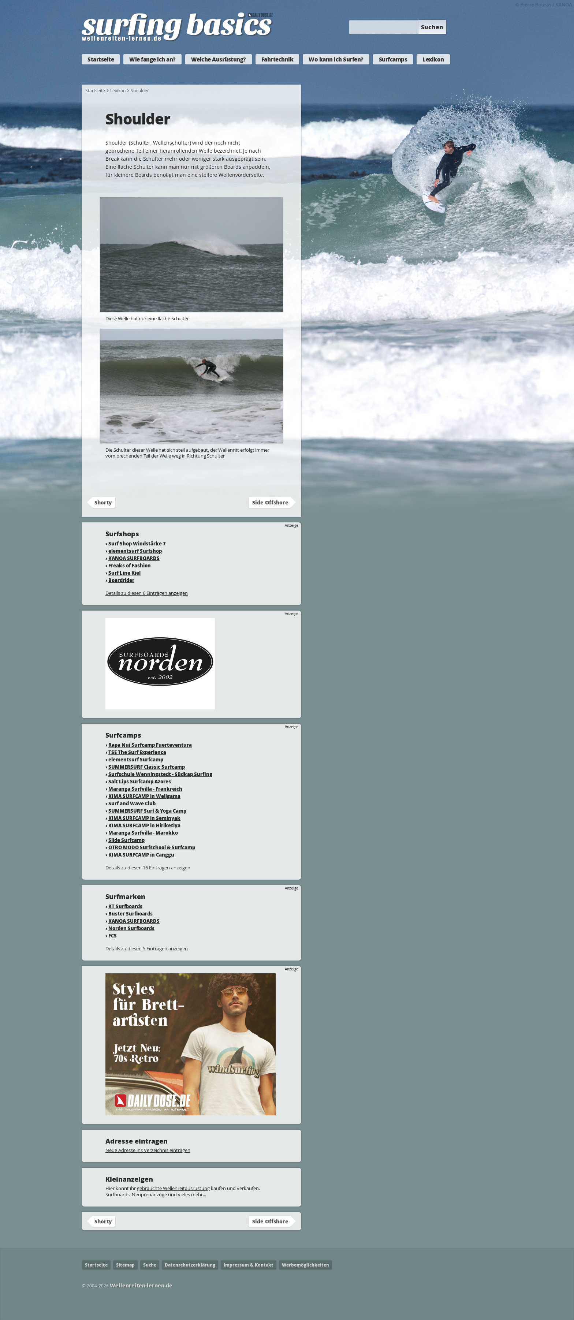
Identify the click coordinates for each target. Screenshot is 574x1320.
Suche (149, 1265)
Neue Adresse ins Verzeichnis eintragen (147, 1150)
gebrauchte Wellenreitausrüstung (173, 1188)
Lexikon (433, 59)
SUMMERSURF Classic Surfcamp (146, 766)
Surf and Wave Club (132, 803)
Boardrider (121, 580)
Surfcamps (393, 59)
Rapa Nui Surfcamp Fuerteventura (150, 744)
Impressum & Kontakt (248, 1265)
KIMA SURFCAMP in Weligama (144, 796)
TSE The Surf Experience (137, 752)
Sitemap (125, 1265)
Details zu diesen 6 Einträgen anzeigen (146, 593)
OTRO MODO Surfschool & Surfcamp (151, 847)
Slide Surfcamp (126, 839)
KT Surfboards (125, 906)
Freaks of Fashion (129, 565)
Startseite (100, 59)
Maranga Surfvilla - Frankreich (145, 788)
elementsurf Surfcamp (135, 759)
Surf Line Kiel (124, 572)
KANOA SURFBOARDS (134, 558)
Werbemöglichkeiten (305, 1265)
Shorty (103, 502)
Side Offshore (270, 502)
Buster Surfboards (130, 913)
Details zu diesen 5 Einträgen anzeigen (146, 948)
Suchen (432, 27)
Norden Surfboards (131, 928)
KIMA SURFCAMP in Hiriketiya (144, 825)
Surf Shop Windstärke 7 (137, 543)
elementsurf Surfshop (135, 550)
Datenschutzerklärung (190, 1265)
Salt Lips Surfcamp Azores (139, 781)
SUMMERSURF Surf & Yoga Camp (147, 810)
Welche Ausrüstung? (218, 59)
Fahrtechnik (277, 59)
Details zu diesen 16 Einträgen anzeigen (147, 867)
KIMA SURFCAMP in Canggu (141, 854)
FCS (112, 935)
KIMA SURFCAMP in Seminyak (144, 817)
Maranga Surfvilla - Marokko (143, 832)
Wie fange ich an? (152, 59)
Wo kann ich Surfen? (336, 59)
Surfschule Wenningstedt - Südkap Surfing (160, 774)
